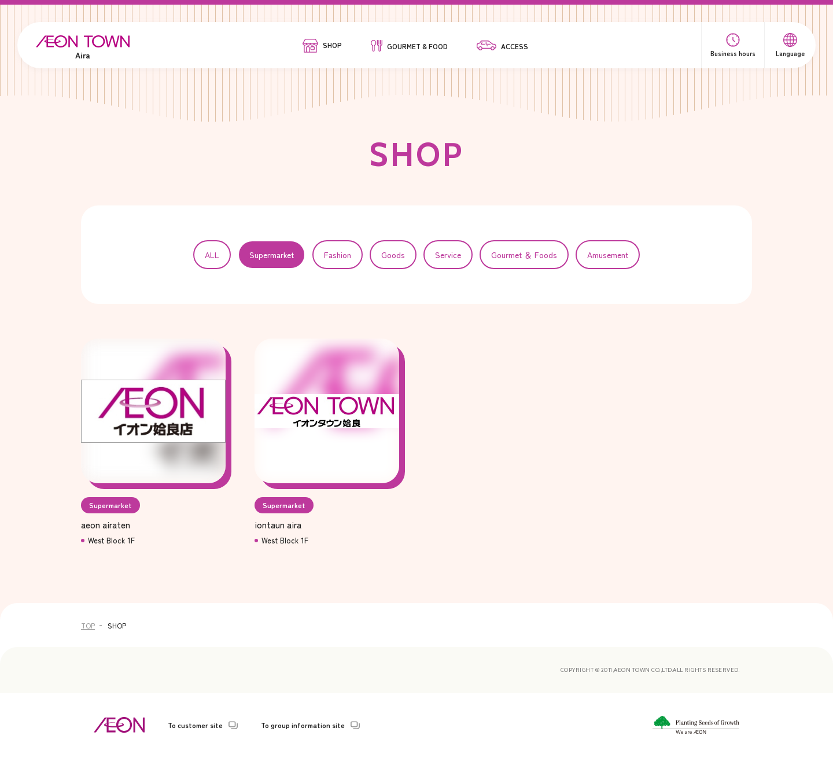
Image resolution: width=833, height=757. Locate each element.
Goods (393, 254)
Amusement (607, 254)
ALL (212, 254)
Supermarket (271, 254)
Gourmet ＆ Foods (524, 254)
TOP (88, 625)
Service (448, 254)
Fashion (337, 254)
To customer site (195, 725)
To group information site (303, 725)
